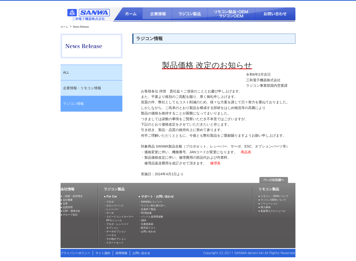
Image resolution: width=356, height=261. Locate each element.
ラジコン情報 (73, 104)
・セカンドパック (114, 205)
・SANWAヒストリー (150, 201)
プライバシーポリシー (75, 253)
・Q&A (142, 220)
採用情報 (121, 253)
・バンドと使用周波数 (150, 216)
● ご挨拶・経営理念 (72, 196)
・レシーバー (111, 209)
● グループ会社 (69, 214)
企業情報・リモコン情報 (82, 88)
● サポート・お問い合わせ (156, 196)
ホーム (64, 26)
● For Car (110, 196)
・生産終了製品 (147, 209)
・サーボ (109, 213)
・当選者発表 (145, 224)
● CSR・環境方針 (70, 211)
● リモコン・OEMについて (273, 196)
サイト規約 (102, 253)
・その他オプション (115, 239)
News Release (81, 26)
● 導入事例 (264, 207)
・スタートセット (114, 242)
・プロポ (109, 201)
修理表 (215, 163)
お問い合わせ (141, 253)
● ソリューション (268, 203)
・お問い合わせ (147, 231)
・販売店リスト (147, 227)
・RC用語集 (145, 213)
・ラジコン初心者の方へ (152, 205)
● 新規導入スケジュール (271, 211)
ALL (66, 72)
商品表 (246, 152)
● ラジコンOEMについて (272, 199)
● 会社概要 (67, 199)
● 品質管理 (67, 207)
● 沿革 (64, 203)
